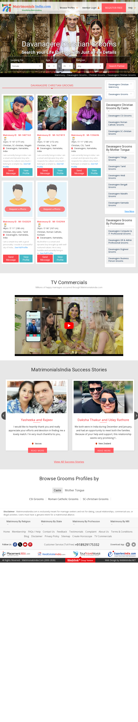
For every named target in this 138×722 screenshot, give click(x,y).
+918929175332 (87, 544)
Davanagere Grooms (118, 94)
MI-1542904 (59, 221)
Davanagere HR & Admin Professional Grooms (120, 241)
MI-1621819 (59, 135)
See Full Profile (21, 247)
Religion (80, 60)
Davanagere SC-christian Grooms (119, 132)
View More (129, 211)
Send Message (11, 172)
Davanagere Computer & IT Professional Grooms (120, 232)
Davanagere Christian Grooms (52, 85)
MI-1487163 (24, 135)
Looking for (17, 60)
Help (132, 7)
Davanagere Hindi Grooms (116, 176)
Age (48, 60)
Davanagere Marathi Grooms (118, 195)
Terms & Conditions (122, 531)
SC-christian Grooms (95, 499)
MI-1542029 (24, 221)
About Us (104, 531)
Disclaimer (37, 536)
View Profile (26, 172)
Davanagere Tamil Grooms (117, 167)
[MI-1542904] (52, 199)
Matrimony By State (51, 522)
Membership (19, 531)
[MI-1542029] (18, 199)
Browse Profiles (69, 7)
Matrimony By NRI (120, 522)
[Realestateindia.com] (51, 554)
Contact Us (49, 531)
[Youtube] (25, 544)
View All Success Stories (69, 461)
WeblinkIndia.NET (128, 560)
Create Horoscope (82, 536)
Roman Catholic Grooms (63, 499)
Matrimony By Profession (86, 522)
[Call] (31, 98)
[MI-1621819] (52, 112)
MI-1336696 (93, 135)
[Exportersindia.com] (122, 554)
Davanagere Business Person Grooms (118, 259)
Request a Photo (17, 209)
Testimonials (76, 531)
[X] (20, 544)
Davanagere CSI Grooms (120, 115)
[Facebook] (15, 544)
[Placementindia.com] (16, 554)
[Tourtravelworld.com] (87, 554)
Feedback (62, 531)
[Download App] (128, 544)
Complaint (90, 531)
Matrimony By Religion (18, 522)
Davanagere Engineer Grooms (118, 250)
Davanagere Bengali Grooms (117, 185)
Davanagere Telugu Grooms (117, 158)
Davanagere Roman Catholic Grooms (117, 123)
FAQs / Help (34, 531)
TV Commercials (103, 536)
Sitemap (65, 536)
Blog (26, 536)
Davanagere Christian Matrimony (118, 85)
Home (6, 531)
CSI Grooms (36, 499)
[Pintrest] (30, 544)
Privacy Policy (52, 536)
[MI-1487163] (17, 112)
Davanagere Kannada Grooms (118, 204)
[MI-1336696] (86, 112)
